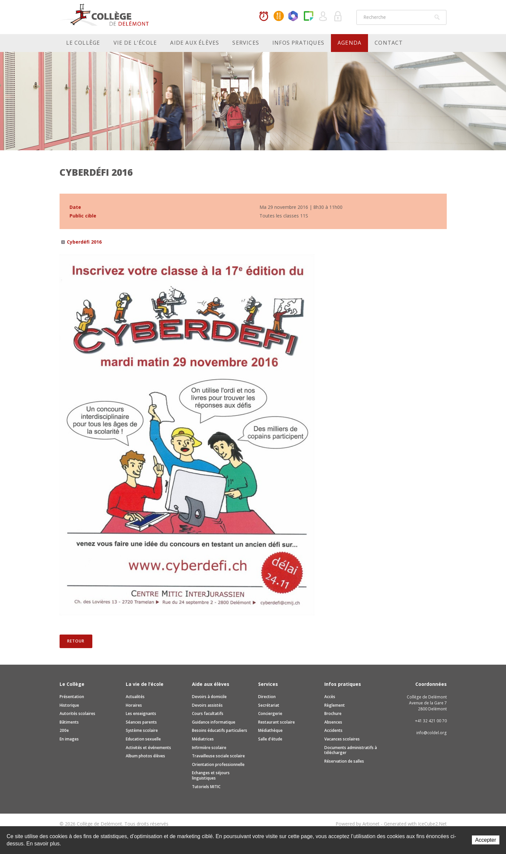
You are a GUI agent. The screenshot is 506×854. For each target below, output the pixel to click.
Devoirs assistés (207, 705)
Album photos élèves (145, 756)
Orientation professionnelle (218, 764)
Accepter (485, 840)
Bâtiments (69, 722)
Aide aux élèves (194, 42)
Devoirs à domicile (209, 696)
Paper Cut (308, 16)
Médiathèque (270, 730)
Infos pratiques (298, 42)
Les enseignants (141, 713)
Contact (389, 42)
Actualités (135, 696)
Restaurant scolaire (276, 722)
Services (245, 42)
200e (64, 730)
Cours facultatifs (207, 713)
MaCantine (278, 16)
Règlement (334, 705)
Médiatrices (203, 739)
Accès (329, 696)
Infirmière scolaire (209, 747)
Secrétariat (268, 705)
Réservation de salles (344, 761)
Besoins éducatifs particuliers (219, 730)
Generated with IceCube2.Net (415, 824)
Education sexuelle (143, 739)
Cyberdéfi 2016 (84, 242)
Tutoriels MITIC (206, 786)
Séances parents (141, 722)
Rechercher (437, 17)
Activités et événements (148, 747)
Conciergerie (270, 713)
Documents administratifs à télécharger (350, 750)
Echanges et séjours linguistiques (211, 775)
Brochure (333, 713)
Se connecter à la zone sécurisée (338, 16)
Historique (69, 705)
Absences (333, 722)
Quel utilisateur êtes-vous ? (323, 16)
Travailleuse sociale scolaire (218, 756)
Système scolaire (142, 730)
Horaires (263, 16)
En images (69, 739)
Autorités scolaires (77, 713)
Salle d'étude (270, 739)
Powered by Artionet (358, 824)
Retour (75, 641)
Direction (267, 696)
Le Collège (83, 42)
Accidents (333, 730)
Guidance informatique (213, 722)
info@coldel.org (431, 732)
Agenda (349, 42)
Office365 (293, 16)
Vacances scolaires (342, 739)
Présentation (72, 696)
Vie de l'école (135, 42)
